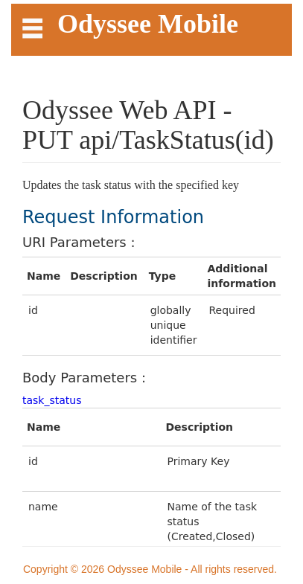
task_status (52, 400)
